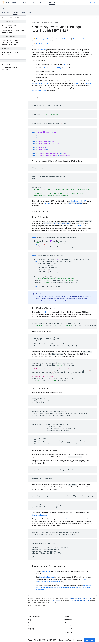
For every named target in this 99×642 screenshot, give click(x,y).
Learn (32, 2)
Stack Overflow (68, 626)
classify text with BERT (78, 201)
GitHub (92, 2)
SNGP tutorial (41, 50)
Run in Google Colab (41, 39)
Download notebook (79, 39)
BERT (64, 64)
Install (24, 2)
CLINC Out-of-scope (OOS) (51, 68)
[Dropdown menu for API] (44, 2)
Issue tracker (68, 620)
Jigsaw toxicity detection (40, 83)
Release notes (68, 623)
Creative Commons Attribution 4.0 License (80, 598)
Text (4, 8)
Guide (23, 12)
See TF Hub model (40, 44)
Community (65, 2)
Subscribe (89, 640)
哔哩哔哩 (31, 629)
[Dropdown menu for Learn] (36, 2)
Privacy (36, 640)
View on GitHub (60, 39)
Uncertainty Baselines (39, 90)
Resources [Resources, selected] (51, 2)
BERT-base (46, 203)
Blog (29, 620)
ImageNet (87, 83)
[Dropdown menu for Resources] (57, 2)
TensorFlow (35, 22)
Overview (5, 12)
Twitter (30, 626)
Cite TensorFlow (68, 632)
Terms (30, 640)
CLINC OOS (45, 312)
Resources (44, 22)
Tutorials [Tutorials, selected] (15, 12)
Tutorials (57, 22)
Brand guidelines (69, 629)
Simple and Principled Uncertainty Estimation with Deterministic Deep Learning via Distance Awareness (63, 587)
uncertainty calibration (64, 519)
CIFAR (84, 579)
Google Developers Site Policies (80, 600)
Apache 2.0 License (54, 600)
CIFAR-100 (77, 83)
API (41, 2)
